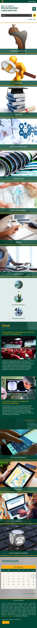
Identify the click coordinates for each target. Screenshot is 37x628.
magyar (30, 19)
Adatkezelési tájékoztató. (8, 616)
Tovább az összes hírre (30, 420)
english (34, 19)
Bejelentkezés (32, 1)
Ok (5, 622)
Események (10, 561)
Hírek (6, 325)
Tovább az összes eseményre (29, 593)
